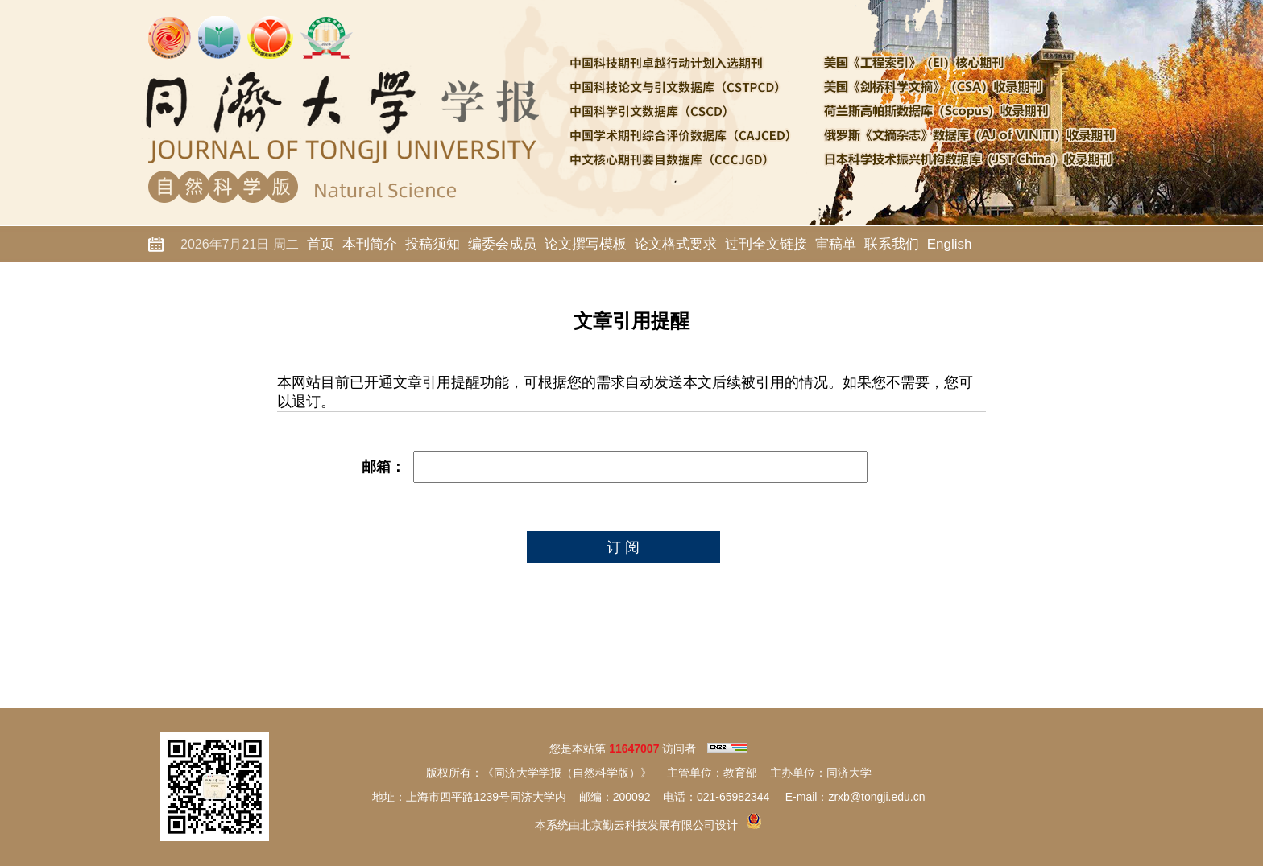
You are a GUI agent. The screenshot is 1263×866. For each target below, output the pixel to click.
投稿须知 (432, 244)
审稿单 (835, 244)
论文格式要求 (676, 244)
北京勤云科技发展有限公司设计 (659, 825)
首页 (320, 244)
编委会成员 (502, 244)
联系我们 (891, 244)
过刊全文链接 (766, 244)
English (949, 244)
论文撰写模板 (586, 244)
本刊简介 (369, 244)
